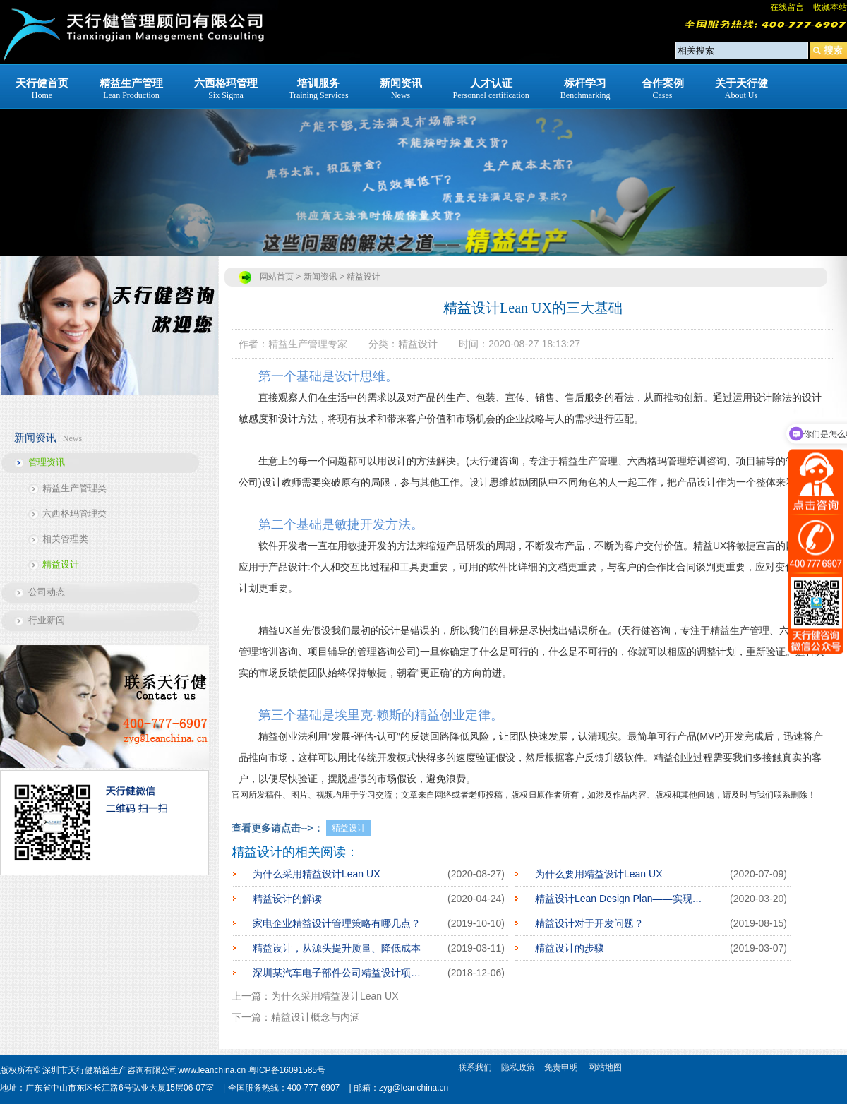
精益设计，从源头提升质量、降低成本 (337, 948)
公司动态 (46, 592)
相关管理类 (65, 539)
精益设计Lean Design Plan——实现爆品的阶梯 (622, 898)
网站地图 (605, 1067)
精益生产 (578, 461)
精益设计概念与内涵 (315, 1017)
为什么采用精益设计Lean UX (316, 874)
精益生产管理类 (74, 488)
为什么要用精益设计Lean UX (598, 874)
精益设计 (60, 564)
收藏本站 (830, 7)
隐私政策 (518, 1067)
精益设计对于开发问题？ (589, 923)
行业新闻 (46, 620)
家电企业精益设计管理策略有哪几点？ (337, 923)
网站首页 (277, 277)
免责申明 (561, 1067)
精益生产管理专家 (307, 343)
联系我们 (475, 1067)
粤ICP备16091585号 (286, 1070)
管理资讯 (46, 462)
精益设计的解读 (287, 898)
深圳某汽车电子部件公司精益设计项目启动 (339, 972)
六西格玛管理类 (74, 513)
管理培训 (258, 651)
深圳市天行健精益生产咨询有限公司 (110, 1070)
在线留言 (787, 7)
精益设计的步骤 (569, 948)
